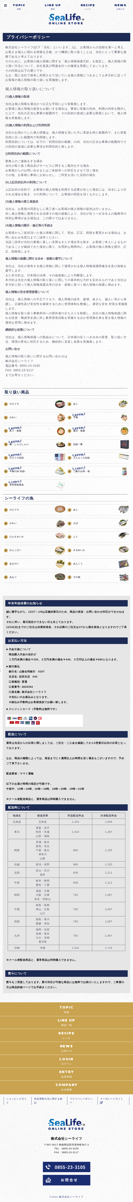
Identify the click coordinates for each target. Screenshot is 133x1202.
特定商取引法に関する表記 (49, 1102)
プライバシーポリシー (81, 1102)
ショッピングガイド (17, 1102)
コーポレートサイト (111, 1102)
